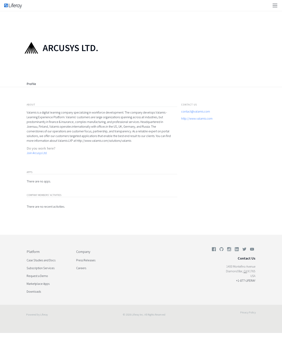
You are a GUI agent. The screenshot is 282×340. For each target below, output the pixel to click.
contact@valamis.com (195, 111)
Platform (33, 251)
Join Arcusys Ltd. (37, 153)
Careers (81, 268)
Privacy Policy (248, 312)
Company (83, 251)
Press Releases (85, 260)
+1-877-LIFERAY (245, 280)
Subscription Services (40, 268)
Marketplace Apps (38, 284)
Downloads (34, 291)
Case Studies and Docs (41, 260)
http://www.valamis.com (196, 118)
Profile (31, 84)
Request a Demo (37, 276)
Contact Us (246, 258)
